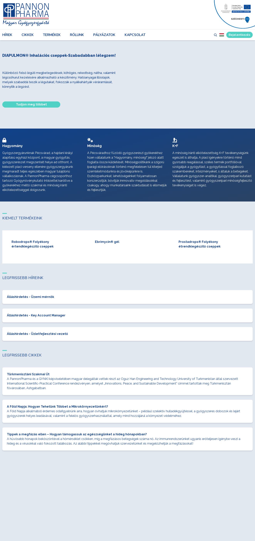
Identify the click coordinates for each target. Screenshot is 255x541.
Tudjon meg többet (31, 104)
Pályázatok (104, 35)
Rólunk (77, 35)
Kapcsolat (135, 35)
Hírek (7, 35)
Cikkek (28, 35)
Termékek (52, 35)
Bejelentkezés (239, 35)
